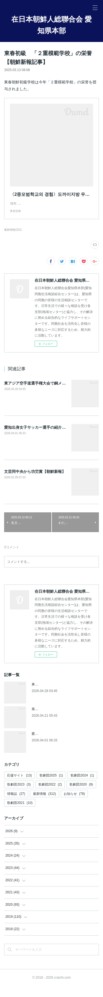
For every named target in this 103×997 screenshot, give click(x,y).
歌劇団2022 (50, 795)
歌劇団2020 (81, 795)
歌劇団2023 (18, 795)
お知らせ (74, 805)
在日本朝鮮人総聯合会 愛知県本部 (51, 25)
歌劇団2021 (19, 814)
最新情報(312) (12, 240)
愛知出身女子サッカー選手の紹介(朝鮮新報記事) (45, 438)
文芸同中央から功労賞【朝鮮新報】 (35, 482)
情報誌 (16, 805)
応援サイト (19, 786)
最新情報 (44, 805)
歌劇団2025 (51, 786)
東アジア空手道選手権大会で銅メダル (36, 394)
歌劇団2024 (82, 786)
